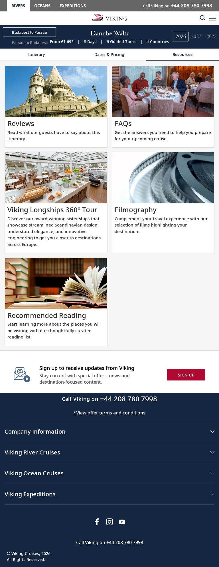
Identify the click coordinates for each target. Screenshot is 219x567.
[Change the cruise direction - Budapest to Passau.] (29, 32)
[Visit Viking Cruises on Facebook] (97, 521)
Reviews (20, 123)
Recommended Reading (46, 315)
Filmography (136, 209)
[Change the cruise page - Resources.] (182, 55)
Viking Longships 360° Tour (52, 209)
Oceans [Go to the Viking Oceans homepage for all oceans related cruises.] (42, 5)
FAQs (123, 123)
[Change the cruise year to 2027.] (196, 36)
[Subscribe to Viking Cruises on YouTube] (122, 521)
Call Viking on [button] (177, 5)
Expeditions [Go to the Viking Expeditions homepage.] (73, 5)
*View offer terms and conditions (109, 413)
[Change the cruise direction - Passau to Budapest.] (29, 42)
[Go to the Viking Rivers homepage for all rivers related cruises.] (109, 17)
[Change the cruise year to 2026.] (180, 36)
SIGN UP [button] (186, 375)
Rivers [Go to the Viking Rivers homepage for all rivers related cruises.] (18, 5)
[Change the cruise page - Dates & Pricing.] (109, 55)
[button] (212, 18)
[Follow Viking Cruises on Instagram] (109, 521)
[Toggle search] (202, 17)
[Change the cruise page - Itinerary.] (36, 55)
